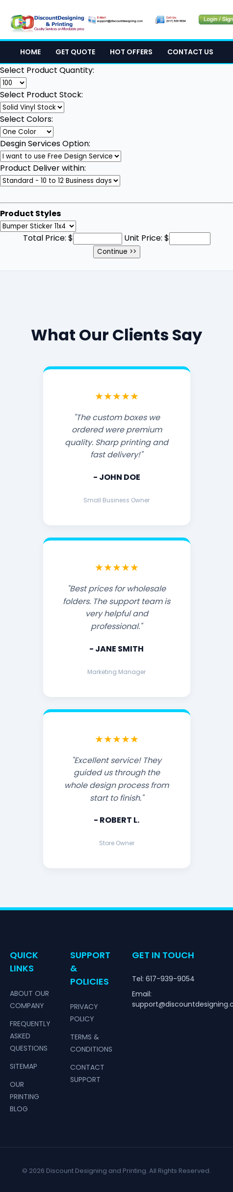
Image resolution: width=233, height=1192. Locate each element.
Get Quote (75, 52)
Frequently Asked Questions (30, 1036)
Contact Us (190, 52)
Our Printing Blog (24, 1097)
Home (30, 52)
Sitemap (23, 1066)
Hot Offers (131, 52)
